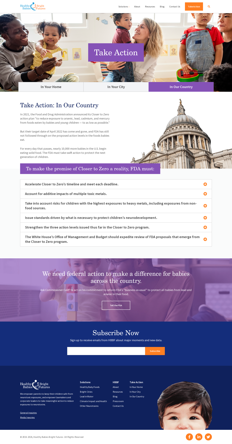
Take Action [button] (194, 6)
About (137, 6)
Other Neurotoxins (89, 405)
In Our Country (181, 86)
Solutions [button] (123, 6)
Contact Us (174, 6)
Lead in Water (86, 396)
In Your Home (51, 86)
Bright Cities (86, 391)
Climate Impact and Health (93, 401)
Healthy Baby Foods (89, 387)
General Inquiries (28, 412)
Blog (162, 6)
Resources (150, 6)
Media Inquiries (27, 417)
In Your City (116, 86)
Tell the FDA (116, 305)
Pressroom (118, 401)
